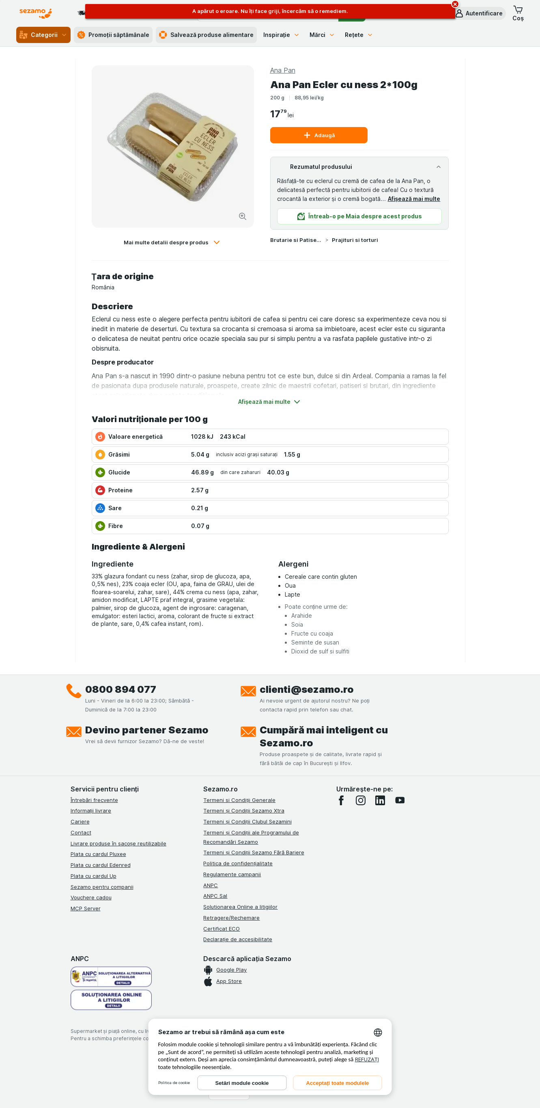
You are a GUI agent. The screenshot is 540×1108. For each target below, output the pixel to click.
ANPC (210, 885)
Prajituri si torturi (355, 240)
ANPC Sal (215, 895)
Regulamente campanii (232, 874)
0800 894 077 (120, 689)
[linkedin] (380, 800)
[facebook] (341, 800)
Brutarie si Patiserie (296, 240)
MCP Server (86, 908)
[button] (478, 13)
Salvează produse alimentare (206, 35)
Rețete (359, 34)
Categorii (43, 35)
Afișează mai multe (414, 198)
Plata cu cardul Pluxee (98, 854)
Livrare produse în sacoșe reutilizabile (119, 843)
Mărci (322, 34)
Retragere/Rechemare (231, 917)
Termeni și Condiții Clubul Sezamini (247, 821)
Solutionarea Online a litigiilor (240, 906)
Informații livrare (91, 810)
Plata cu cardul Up (93, 876)
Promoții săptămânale (113, 35)
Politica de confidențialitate (238, 863)
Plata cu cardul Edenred (101, 865)
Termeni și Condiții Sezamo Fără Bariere (253, 852)
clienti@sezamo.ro (307, 689)
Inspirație (281, 34)
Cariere (80, 821)
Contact (81, 832)
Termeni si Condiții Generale (239, 800)
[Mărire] (242, 216)
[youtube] (399, 800)
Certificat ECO (221, 928)
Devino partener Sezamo (147, 730)
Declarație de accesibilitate (237, 939)
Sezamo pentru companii (102, 887)
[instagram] (361, 800)
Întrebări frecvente (94, 800)
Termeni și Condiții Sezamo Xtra (243, 810)
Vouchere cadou (91, 897)
